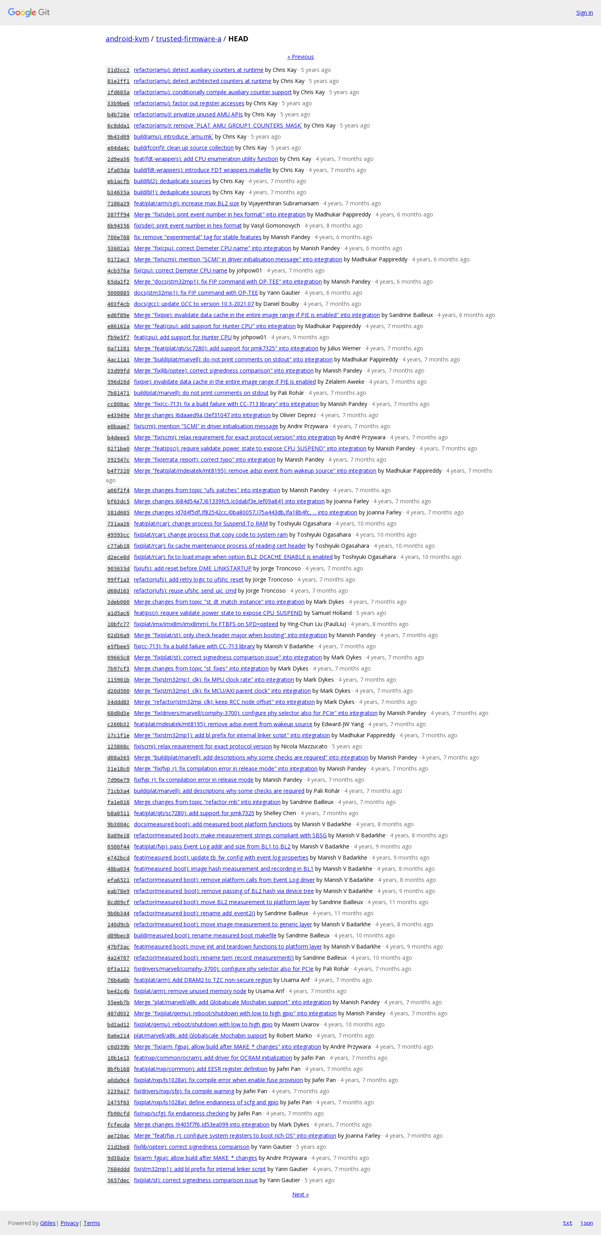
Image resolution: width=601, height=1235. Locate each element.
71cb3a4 (118, 791)
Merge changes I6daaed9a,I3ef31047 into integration (202, 415)
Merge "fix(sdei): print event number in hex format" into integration (220, 214)
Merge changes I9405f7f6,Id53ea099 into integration (201, 1124)
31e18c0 (118, 768)
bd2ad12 (118, 1024)
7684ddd (118, 1169)
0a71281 (118, 348)
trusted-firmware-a (188, 38)
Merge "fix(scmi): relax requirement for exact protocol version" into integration (235, 437)
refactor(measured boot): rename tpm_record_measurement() (214, 957)
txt (567, 1222)
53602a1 (118, 248)
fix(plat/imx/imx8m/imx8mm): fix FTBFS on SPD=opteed (206, 624)
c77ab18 (118, 546)
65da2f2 (118, 281)
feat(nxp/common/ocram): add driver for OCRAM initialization (213, 1057)
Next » (300, 1194)
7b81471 (118, 393)
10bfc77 (118, 624)
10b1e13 (118, 1058)
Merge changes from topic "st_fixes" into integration (201, 668)
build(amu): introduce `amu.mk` (173, 136)
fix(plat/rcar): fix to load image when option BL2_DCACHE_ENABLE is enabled (233, 556)
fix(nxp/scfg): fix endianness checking (181, 1113)
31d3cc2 (118, 70)
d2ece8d (118, 557)
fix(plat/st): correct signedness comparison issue (196, 1180)
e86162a (118, 326)
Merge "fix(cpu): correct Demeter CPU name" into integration (212, 248)
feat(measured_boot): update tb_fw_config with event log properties (221, 857)
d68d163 (118, 591)
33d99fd (118, 370)
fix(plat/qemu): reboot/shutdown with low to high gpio (203, 1024)
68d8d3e (118, 713)
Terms (91, 1223)
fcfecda (118, 1124)
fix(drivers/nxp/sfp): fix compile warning (184, 1091)
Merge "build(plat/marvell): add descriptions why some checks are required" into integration (251, 757)
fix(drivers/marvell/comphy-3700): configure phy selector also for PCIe (224, 968)
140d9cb (118, 924)
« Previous (300, 56)
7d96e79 (118, 780)
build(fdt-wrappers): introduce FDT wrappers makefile (202, 170)
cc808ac (118, 404)
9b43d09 (118, 136)
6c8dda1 (118, 125)
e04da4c (118, 148)
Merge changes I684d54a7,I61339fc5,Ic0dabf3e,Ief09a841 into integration (229, 501)
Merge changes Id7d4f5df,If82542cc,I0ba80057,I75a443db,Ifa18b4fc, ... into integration (245, 512)
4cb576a (118, 270)
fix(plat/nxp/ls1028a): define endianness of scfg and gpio (206, 1102)
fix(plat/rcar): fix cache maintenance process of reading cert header (220, 545)
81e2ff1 (118, 81)
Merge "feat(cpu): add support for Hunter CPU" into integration (215, 326)
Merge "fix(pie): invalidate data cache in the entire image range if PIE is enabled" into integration (257, 315)
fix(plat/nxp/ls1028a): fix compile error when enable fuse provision (218, 1080)
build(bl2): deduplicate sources (172, 181)
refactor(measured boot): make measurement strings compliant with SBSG (230, 835)
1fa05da (118, 170)
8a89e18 (118, 835)
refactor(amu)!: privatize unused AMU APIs (188, 114)
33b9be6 (118, 103)
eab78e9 (118, 891)
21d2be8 (118, 1147)
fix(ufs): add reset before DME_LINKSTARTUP (193, 568)
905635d (118, 568)
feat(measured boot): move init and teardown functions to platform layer (228, 946)
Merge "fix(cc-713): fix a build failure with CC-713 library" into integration (226, 404)
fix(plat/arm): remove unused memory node (190, 991)
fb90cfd (118, 1113)
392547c (118, 459)
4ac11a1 (118, 359)
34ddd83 (118, 702)
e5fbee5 (118, 646)
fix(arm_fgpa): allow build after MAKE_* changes (195, 1158)
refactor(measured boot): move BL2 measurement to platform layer (222, 902)
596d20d (118, 382)
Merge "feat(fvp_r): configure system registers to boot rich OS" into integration (235, 1135)
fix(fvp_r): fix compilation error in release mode (194, 779)
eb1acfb (118, 181)
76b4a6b (118, 980)
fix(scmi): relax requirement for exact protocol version (203, 746)
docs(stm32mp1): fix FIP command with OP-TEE (196, 292)
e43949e (118, 415)
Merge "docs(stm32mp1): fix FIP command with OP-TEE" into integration (228, 281)
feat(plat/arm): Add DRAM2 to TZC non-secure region (203, 980)
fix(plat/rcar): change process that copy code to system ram (211, 534)
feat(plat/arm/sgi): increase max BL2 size (186, 203)
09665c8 (118, 657)
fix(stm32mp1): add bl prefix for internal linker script (200, 1169)
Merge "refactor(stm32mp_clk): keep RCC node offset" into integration (224, 701)
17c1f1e (118, 735)
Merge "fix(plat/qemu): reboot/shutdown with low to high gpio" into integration (235, 1013)
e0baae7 (118, 426)
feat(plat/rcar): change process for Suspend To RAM (201, 523)
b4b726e (118, 114)
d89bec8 (118, 935)
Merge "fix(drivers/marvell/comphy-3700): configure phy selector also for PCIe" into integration (256, 713)
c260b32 (118, 724)
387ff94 (118, 214)
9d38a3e (118, 1158)
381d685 (118, 512)
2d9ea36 (118, 159)
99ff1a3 (118, 579)
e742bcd (118, 857)
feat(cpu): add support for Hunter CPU (183, 337)
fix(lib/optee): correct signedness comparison (192, 1146)
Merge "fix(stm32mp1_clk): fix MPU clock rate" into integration (214, 679)
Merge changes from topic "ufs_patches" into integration (207, 490)
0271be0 (118, 448)
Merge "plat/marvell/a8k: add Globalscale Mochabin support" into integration (232, 1002)
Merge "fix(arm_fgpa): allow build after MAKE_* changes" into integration (227, 1046)
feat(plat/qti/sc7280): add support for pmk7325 (194, 813)
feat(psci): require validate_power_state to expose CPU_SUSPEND (218, 613)
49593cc (118, 534)
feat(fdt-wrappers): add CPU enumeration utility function (206, 158)
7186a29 (118, 203)
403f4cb (118, 304)
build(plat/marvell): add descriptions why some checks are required (219, 790)
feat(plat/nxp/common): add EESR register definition (201, 1069)
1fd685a (118, 92)
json (586, 1222)
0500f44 (118, 846)
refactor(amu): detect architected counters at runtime (202, 81)
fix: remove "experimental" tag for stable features (198, 237)
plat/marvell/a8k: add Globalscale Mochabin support (200, 1035)
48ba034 (118, 869)
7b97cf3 (118, 668)
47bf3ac (118, 946)
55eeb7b (118, 1002)
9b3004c (118, 824)
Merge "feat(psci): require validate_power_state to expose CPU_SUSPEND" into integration (250, 448)
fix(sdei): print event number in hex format (188, 225)
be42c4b (118, 991)
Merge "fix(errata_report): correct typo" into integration (204, 459)
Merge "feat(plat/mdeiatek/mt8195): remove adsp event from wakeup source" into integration (255, 470)
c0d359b (118, 1047)
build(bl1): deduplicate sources (172, 192)
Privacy (69, 1223)
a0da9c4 (118, 1080)
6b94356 (118, 225)
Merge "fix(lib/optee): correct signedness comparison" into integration (224, 370)
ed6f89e (118, 315)
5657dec (118, 1180)
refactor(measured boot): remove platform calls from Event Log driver (224, 879)
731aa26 (118, 523)
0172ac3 (118, 259)
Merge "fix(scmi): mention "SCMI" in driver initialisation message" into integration (238, 259)
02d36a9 (118, 635)
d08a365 (118, 757)
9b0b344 (118, 913)
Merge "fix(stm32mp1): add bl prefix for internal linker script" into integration (232, 735)
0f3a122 (118, 969)
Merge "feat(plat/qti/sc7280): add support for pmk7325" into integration (226, 348)
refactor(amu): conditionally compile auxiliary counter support (213, 92)
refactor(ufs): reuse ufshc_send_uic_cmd (185, 590)
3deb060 (118, 602)
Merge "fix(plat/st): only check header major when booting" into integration (230, 635)
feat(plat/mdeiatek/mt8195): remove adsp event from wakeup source (223, 724)
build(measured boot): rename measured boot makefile (205, 935)
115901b (118, 679)
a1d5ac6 (118, 613)
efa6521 (118, 880)
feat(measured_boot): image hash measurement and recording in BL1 (224, 868)
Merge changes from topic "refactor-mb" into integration (207, 802)
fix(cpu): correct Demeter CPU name (180, 270)
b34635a (118, 192)
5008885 (118, 293)
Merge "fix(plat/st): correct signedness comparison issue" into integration (228, 657)
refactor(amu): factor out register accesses (189, 103)
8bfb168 (118, 1069)
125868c (118, 746)
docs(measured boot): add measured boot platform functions (213, 824)
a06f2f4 (118, 490)
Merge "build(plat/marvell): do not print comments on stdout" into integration (233, 359)
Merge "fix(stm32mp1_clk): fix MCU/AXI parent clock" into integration (222, 690)
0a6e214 (118, 1035)
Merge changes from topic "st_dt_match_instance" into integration (219, 601)
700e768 (118, 237)
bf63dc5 (118, 501)
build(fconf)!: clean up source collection (184, 147)
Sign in (584, 12)
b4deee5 (118, 437)
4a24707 (118, 958)
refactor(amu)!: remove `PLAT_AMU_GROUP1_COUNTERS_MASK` (218, 125)
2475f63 (118, 1102)
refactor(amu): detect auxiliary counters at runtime (199, 69)
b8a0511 (118, 813)
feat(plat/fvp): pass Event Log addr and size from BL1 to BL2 (212, 846)
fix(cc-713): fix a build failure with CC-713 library (194, 646)
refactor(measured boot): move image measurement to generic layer (223, 924)
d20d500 (118, 691)
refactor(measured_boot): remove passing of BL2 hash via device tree (224, 891)
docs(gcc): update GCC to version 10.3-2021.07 (194, 303)
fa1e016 (118, 802)
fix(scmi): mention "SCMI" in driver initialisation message (206, 426)
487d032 (118, 1013)
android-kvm (127, 38)
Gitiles (48, 1223)
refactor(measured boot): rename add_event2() (194, 913)
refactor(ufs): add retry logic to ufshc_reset (189, 579)
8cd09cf (118, 902)
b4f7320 (118, 471)
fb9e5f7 (118, 337)
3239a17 (118, 1091)
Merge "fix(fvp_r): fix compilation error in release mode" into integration (226, 768)
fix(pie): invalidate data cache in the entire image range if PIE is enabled (225, 381)
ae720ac (118, 1136)
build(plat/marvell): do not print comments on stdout (201, 392)
